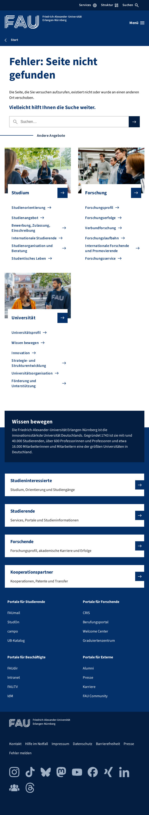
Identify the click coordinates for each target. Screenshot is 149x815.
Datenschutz (82, 743)
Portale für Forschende (101, 601)
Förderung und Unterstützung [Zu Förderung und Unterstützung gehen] (24, 383)
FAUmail (13, 612)
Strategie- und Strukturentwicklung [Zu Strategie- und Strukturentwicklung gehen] (29, 363)
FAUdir (12, 668)
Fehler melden (20, 753)
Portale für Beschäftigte (26, 657)
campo (12, 631)
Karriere (89, 686)
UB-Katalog (16, 640)
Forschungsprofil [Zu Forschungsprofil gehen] (99, 207)
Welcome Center (95, 631)
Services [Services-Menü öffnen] (87, 5)
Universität (36, 318)
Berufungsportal (95, 622)
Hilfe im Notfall (36, 743)
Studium (36, 193)
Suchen (130, 5)
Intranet (13, 677)
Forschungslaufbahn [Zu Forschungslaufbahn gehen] (102, 238)
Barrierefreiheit (108, 743)
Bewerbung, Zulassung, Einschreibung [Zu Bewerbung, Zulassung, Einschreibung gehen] (31, 228)
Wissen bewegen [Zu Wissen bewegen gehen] (25, 342)
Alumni (88, 668)
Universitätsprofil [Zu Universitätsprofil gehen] (26, 332)
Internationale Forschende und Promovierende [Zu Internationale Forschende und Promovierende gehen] (107, 248)
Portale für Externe (98, 657)
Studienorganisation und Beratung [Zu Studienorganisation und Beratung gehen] (32, 248)
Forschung (109, 193)
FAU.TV (12, 686)
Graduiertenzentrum (99, 640)
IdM (10, 696)
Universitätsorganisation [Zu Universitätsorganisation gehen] (32, 373)
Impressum (60, 743)
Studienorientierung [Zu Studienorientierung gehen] (28, 207)
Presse (88, 677)
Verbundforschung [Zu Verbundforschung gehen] (100, 228)
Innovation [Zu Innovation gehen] (21, 353)
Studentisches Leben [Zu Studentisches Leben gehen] (29, 258)
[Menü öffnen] (136, 23)
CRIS (86, 612)
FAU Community (95, 696)
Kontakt (15, 743)
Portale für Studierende (26, 601)
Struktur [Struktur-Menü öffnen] (109, 5)
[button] (74, 484)
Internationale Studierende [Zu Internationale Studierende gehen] (34, 238)
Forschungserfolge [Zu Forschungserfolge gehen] (100, 217)
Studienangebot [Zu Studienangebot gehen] (25, 217)
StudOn (13, 622)
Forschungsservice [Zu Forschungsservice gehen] (100, 258)
